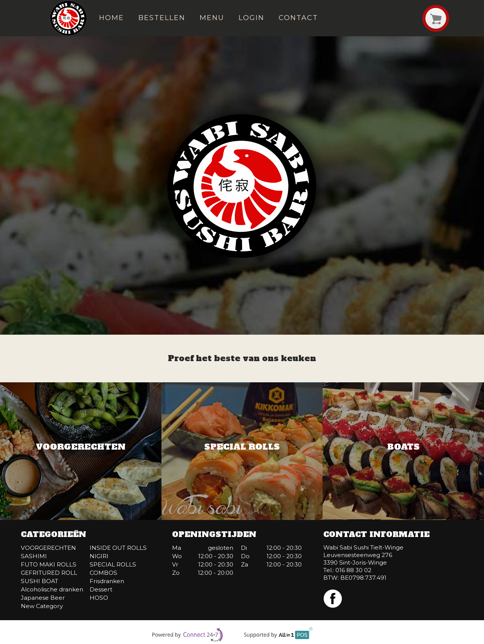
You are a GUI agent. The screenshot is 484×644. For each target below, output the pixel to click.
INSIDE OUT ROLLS (118, 547)
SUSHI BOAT (39, 581)
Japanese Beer (43, 597)
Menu (212, 17)
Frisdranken (107, 581)
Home (111, 17)
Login (251, 17)
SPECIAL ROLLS (113, 564)
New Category (42, 606)
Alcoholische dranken (52, 589)
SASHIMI (34, 556)
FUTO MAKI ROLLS (48, 564)
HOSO (99, 597)
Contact (298, 17)
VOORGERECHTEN (48, 547)
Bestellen (161, 17)
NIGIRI (99, 556)
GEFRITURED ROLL (49, 572)
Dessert (101, 589)
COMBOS (103, 572)
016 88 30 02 (353, 570)
